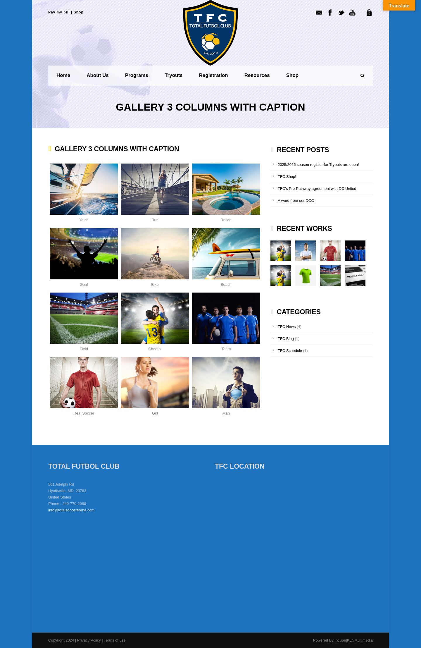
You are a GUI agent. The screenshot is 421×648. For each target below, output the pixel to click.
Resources (257, 75)
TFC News (287, 326)
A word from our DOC (296, 200)
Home (63, 75)
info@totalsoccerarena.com (71, 510)
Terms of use (114, 640)
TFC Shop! (287, 176)
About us (98, 75)
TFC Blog (286, 338)
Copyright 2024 (61, 640)
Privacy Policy (89, 640)
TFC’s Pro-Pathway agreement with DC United (317, 188)
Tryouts (173, 75)
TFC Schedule (290, 350)
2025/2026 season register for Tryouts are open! (318, 164)
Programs (136, 75)
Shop (79, 12)
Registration (213, 75)
